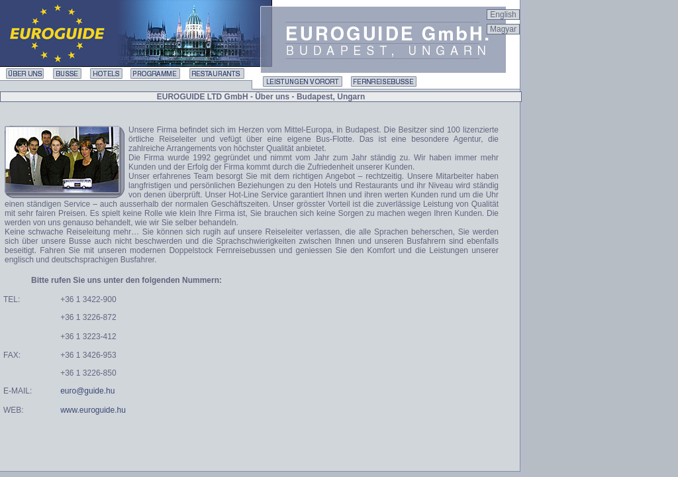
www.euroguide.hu (93, 410)
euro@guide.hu (87, 391)
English (503, 14)
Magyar (503, 29)
